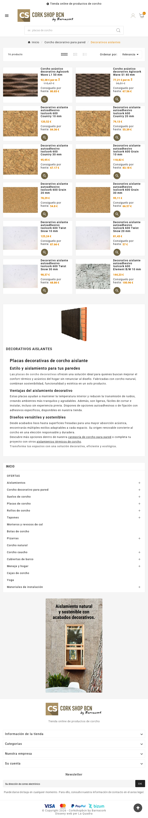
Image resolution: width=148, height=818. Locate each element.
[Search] (118, 30)
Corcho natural (17, 545)
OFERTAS (13, 475)
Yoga (10, 580)
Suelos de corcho (19, 496)
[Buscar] (69, 30)
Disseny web (63, 813)
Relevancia (131, 54)
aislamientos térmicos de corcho (59, 441)
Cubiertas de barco (20, 559)
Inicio (10, 466)
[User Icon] (133, 16)
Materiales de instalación (25, 587)
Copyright (52, 810)
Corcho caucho (17, 552)
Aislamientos (16, 482)
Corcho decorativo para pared (28, 489)
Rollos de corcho (18, 510)
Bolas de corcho (18, 531)
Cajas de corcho (18, 573)
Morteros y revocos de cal (25, 524)
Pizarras (13, 538)
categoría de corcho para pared (89, 437)
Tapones (13, 517)
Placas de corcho (19, 503)
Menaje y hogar (18, 566)
